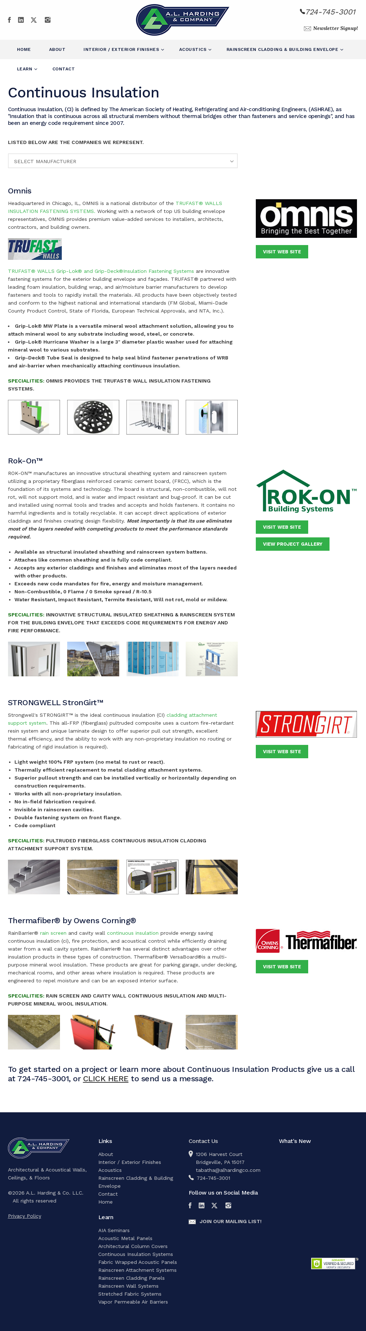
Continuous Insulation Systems (135, 1254)
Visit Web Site (282, 251)
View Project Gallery (292, 544)
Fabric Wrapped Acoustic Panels (137, 1262)
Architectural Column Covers (133, 1246)
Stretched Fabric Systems (130, 1294)
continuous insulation (133, 933)
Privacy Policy (24, 1216)
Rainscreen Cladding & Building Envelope (283, 49)
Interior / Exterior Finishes (122, 49)
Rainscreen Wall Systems (128, 1286)
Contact (63, 68)
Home (24, 49)
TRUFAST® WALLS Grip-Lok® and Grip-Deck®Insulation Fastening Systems (101, 271)
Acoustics (193, 49)
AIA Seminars (114, 1230)
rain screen (54, 933)
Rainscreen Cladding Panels (131, 1278)
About (57, 49)
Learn (25, 68)
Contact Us (203, 1141)
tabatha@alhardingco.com (228, 1170)
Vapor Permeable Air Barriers (133, 1302)
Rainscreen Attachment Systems (137, 1270)
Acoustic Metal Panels (125, 1238)
